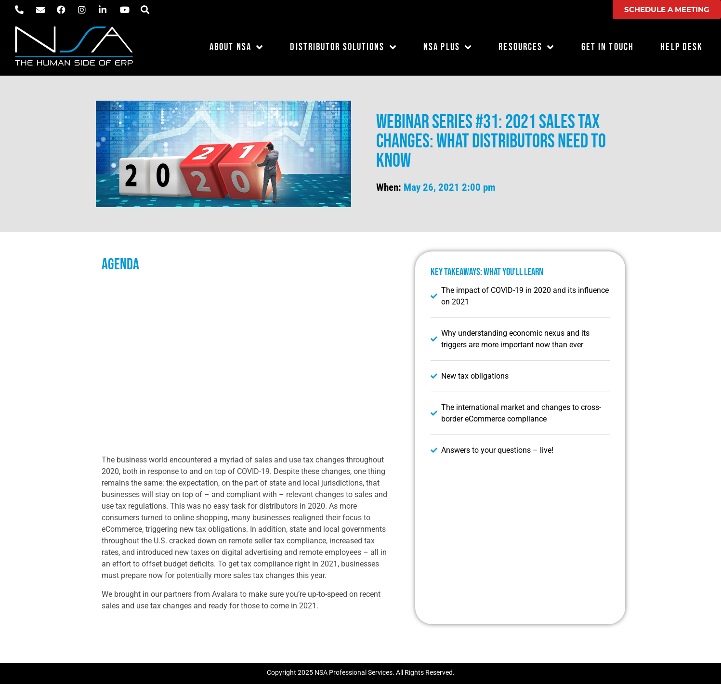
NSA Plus (447, 47)
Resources (526, 47)
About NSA (236, 47)
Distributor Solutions (343, 47)
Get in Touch (607, 47)
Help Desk (681, 47)
